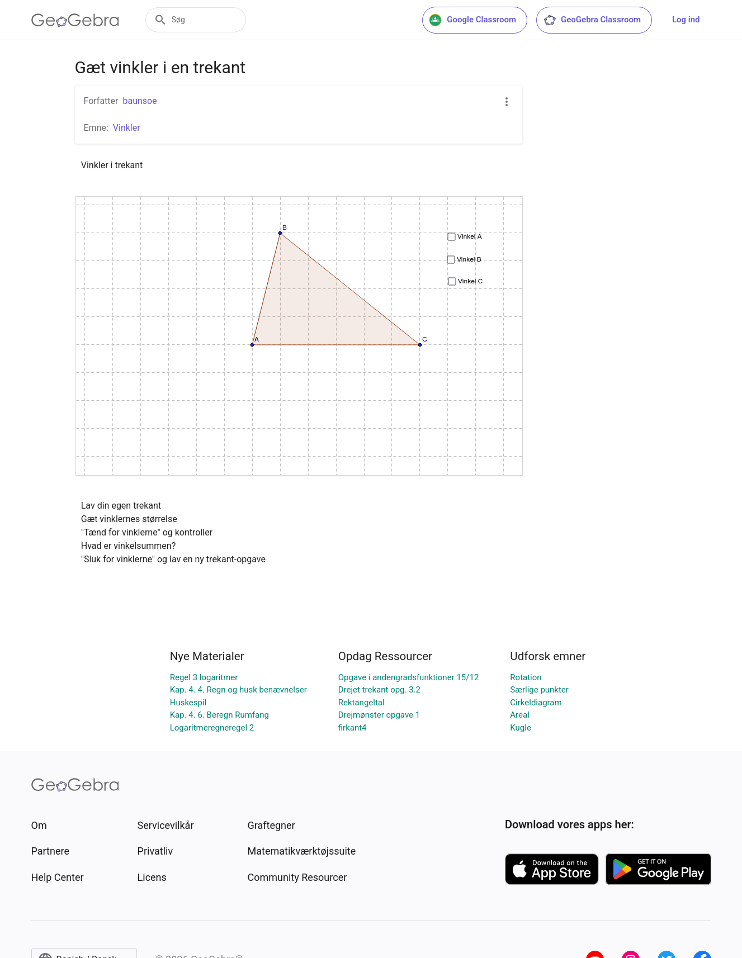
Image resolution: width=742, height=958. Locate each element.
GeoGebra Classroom (592, 20)
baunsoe (139, 101)
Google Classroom (472, 20)
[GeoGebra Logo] (75, 20)
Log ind (686, 20)
